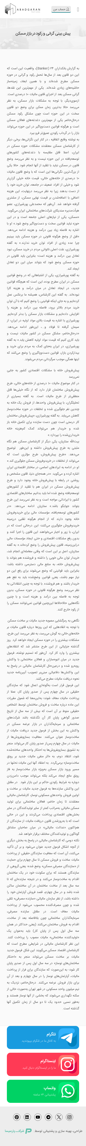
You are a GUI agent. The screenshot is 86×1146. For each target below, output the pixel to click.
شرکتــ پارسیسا (18, 1131)
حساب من (61, 9)
